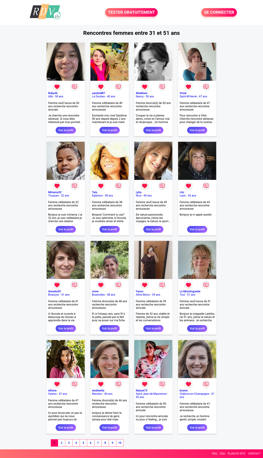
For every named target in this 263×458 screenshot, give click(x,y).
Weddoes (141, 93)
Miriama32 (55, 192)
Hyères (52, 393)
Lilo (182, 192)
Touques (53, 195)
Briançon (53, 294)
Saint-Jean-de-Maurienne (151, 393)
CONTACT (254, 453)
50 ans (59, 96)
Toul (182, 294)
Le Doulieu (98, 96)
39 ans (156, 294)
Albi (50, 96)
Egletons (97, 195)
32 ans (65, 195)
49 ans (147, 195)
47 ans (203, 96)
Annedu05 (54, 291)
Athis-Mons (143, 294)
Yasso (139, 291)
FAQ (214, 453)
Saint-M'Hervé (188, 96)
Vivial (183, 93)
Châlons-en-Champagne (194, 393)
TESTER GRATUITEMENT (131, 12)
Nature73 (141, 390)
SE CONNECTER (219, 12)
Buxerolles (98, 294)
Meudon (97, 393)
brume (184, 390)
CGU (222, 453)
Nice (138, 195)
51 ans (191, 294)
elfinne (52, 390)
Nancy (140, 96)
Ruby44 (53, 93)
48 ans (111, 294)
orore (95, 291)
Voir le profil (65, 130)
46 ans (108, 393)
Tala (94, 192)
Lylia (138, 192)
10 (119, 442)
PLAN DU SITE (237, 453)
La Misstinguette (190, 291)
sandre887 (98, 93)
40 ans (111, 96)
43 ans (192, 195)
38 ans (109, 195)
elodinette (98, 390)
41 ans (65, 294)
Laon (183, 195)
